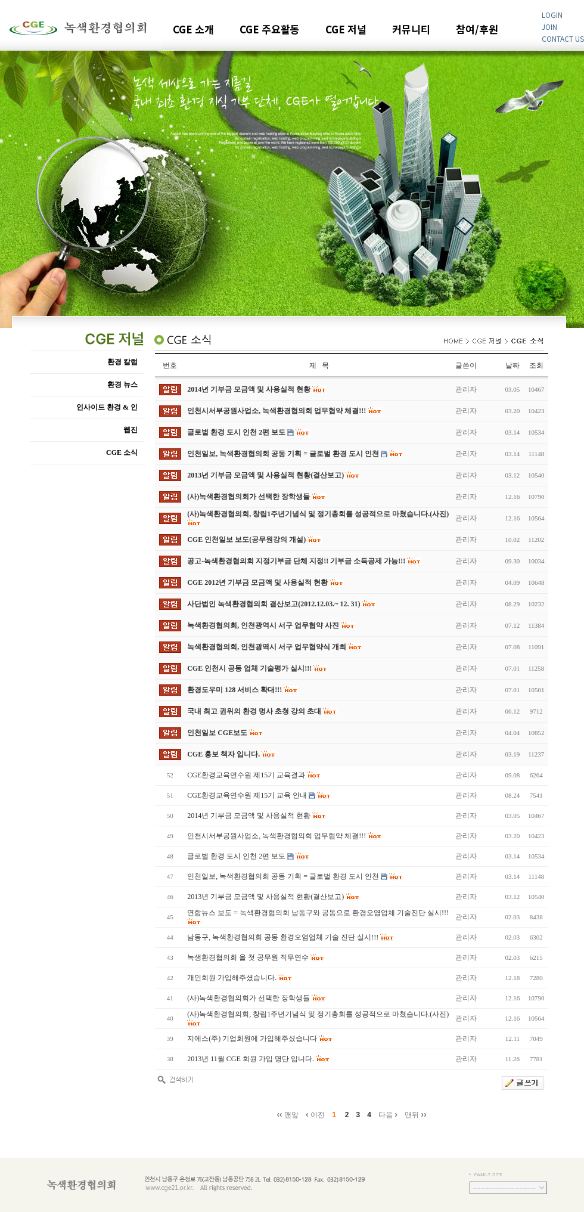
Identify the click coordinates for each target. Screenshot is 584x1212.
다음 (387, 1114)
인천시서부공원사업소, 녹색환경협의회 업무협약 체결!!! (276, 836)
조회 (536, 365)
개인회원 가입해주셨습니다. (232, 978)
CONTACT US (563, 38)
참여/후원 (477, 30)
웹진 (130, 430)
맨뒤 (416, 1114)
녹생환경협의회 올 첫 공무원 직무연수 (248, 957)
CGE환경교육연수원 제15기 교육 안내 (247, 795)
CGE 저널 (345, 30)
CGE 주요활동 (270, 30)
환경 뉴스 (122, 384)
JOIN (549, 26)
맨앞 (288, 1114)
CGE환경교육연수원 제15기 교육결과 (246, 775)
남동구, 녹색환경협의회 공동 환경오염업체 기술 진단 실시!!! (282, 937)
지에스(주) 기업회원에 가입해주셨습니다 (252, 1038)
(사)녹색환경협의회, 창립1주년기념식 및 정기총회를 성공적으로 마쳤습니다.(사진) (318, 1014)
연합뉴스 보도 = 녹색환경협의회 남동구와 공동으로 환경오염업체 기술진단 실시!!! (318, 913)
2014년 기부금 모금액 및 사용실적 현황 (248, 815)
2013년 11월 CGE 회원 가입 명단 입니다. (250, 1059)
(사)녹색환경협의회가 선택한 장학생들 (248, 998)
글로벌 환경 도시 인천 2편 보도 (236, 856)
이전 (315, 1114)
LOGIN (552, 15)
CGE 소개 (193, 30)
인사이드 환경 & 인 (107, 407)
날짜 (512, 365)
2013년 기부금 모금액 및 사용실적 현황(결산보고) (265, 896)
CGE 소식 (122, 452)
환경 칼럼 (122, 362)
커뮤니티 (411, 30)
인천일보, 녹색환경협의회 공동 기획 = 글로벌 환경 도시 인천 (283, 876)
